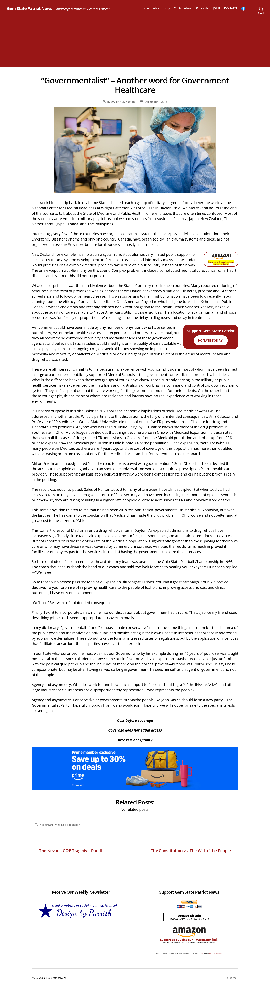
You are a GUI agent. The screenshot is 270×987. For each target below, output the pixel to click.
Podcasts (202, 8)
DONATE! (230, 8)
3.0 (202, 953)
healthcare (46, 825)
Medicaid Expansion (67, 825)
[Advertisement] (135, 43)
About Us (159, 8)
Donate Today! (211, 340)
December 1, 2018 (156, 102)
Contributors (183, 8)
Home (144, 8)
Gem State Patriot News (29, 8)
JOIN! (216, 8)
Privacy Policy (217, 953)
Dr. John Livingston (123, 102)
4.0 (210, 953)
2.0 (199, 953)
